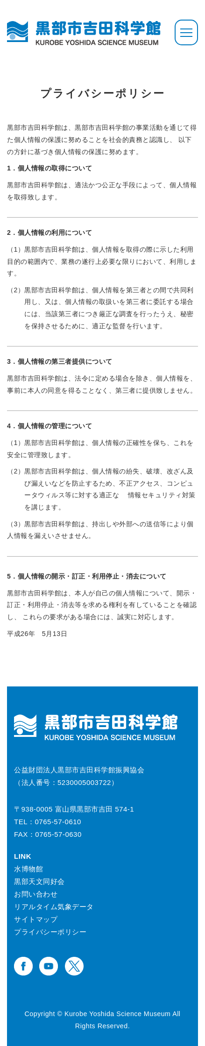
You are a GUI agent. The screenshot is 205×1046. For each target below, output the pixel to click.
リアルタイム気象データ (54, 907)
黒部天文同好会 (39, 881)
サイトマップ (35, 919)
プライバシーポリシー (50, 932)
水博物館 (28, 869)
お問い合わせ (35, 894)
